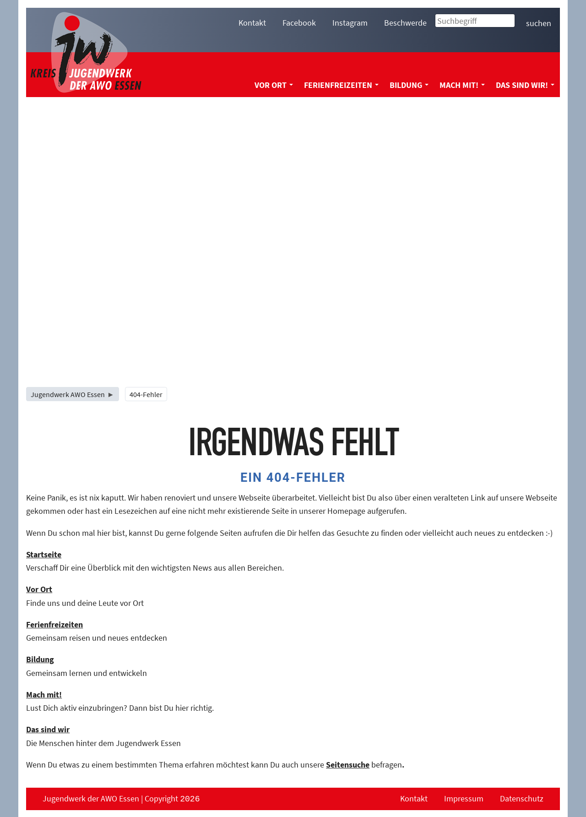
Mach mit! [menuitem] (462, 85)
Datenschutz (521, 798)
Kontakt (252, 22)
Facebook (299, 22)
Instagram (350, 22)
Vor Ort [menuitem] (274, 85)
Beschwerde (405, 22)
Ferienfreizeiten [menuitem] (341, 85)
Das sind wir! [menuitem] (525, 85)
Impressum (463, 798)
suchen (538, 23)
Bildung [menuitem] (409, 85)
